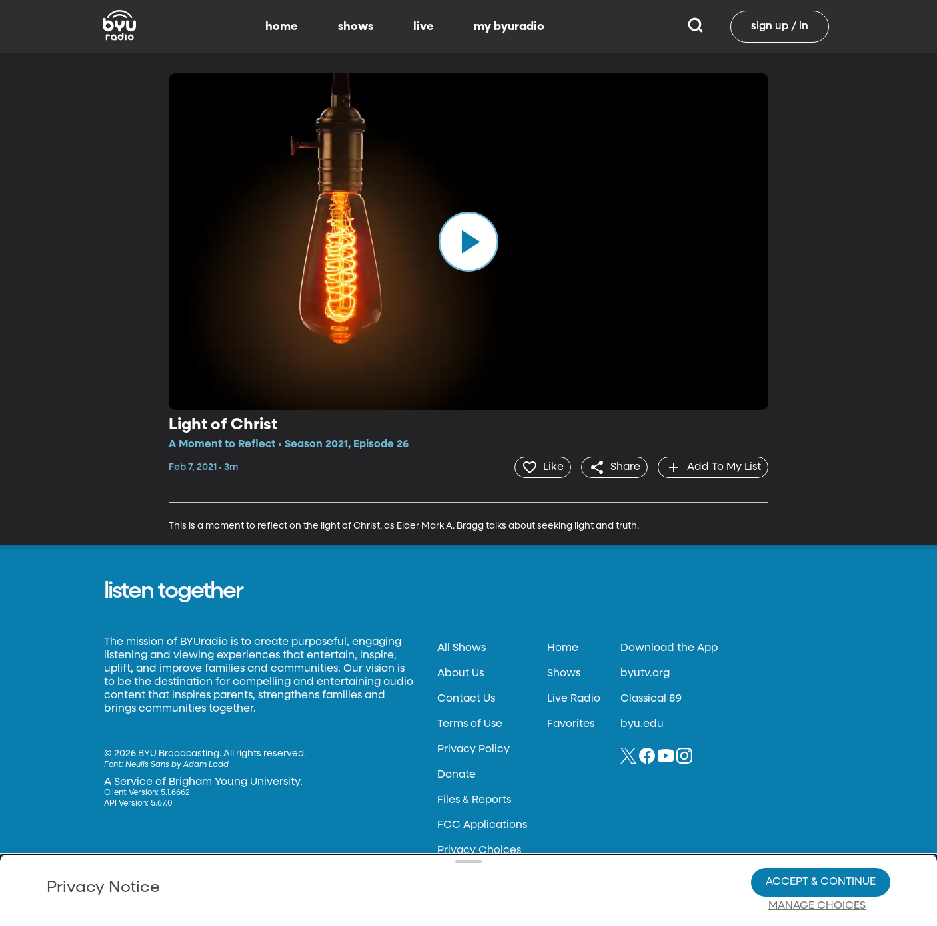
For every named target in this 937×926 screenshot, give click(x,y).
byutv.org (645, 672)
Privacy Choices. (498, 835)
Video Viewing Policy (422, 859)
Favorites (570, 723)
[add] (712, 467)
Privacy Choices (325, 870)
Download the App (669, 647)
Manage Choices (817, 860)
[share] (611, 467)
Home (562, 647)
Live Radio (573, 697)
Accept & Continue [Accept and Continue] (821, 836)
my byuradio (509, 27)
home (281, 27)
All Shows (461, 647)
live (423, 27)
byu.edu (642, 723)
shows (355, 27)
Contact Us (466, 697)
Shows (563, 672)
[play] (468, 242)
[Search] (695, 27)
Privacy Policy (473, 748)
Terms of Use (469, 723)
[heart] (537, 467)
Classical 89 (651, 697)
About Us (460, 672)
